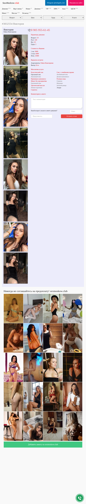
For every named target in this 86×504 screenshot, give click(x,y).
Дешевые (38, 9)
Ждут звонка (18, 9)
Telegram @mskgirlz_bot (56, 3)
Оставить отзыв (72, 116)
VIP (48, 9)
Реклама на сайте (76, 3)
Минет (5, 13)
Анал (65, 9)
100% (56, 9)
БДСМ (74, 9)
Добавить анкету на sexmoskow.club (43, 444)
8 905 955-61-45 (40, 30)
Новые (29, 9)
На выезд (26, 13)
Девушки (6, 9)
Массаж (16, 13)
